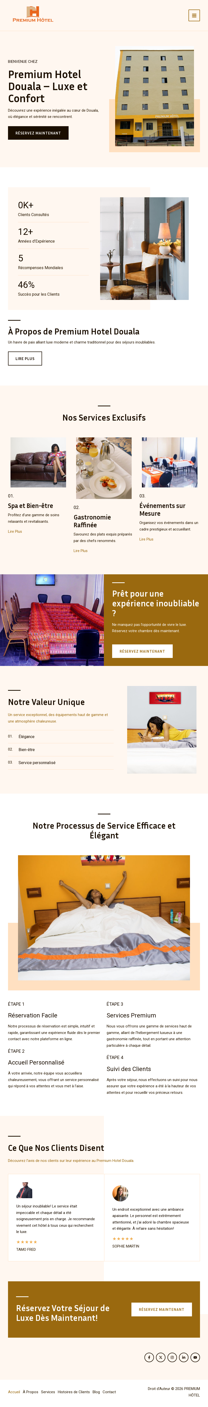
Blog (96, 1392)
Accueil (14, 1392)
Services (48, 1392)
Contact (109, 1392)
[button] (161, 1309)
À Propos (30, 1392)
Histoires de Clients (74, 1392)
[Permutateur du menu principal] (194, 15)
